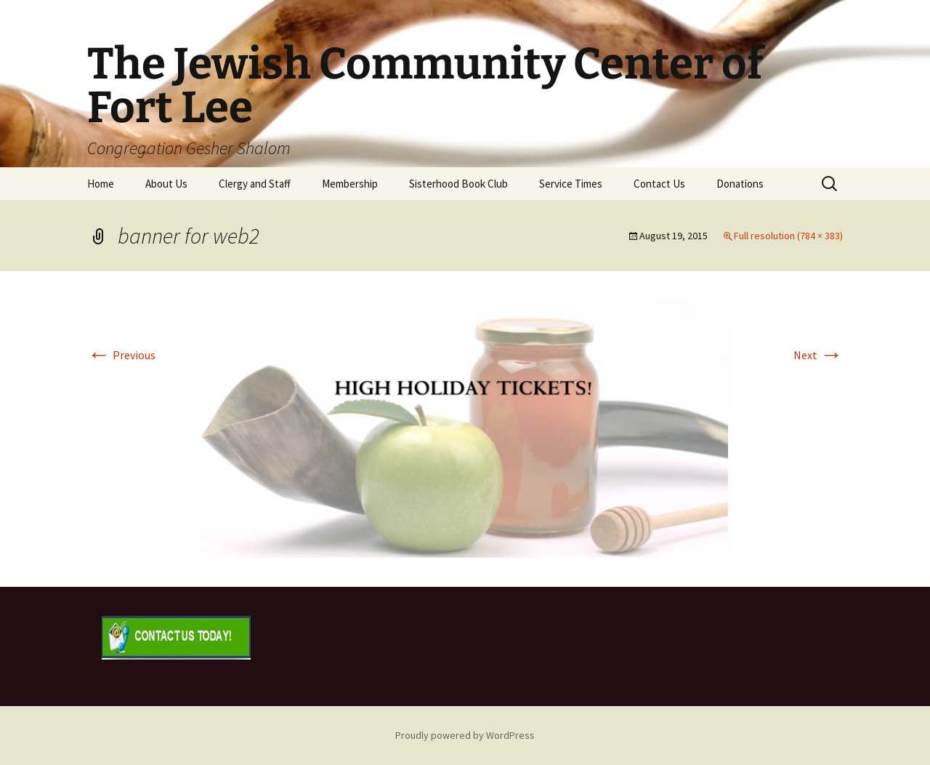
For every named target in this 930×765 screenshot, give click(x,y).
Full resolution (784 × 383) (788, 235)
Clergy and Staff (255, 184)
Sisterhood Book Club (458, 184)
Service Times (570, 184)
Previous (121, 355)
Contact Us (659, 184)
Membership (350, 184)
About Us (166, 184)
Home (100, 184)
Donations (740, 184)
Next (818, 355)
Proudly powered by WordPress (465, 735)
